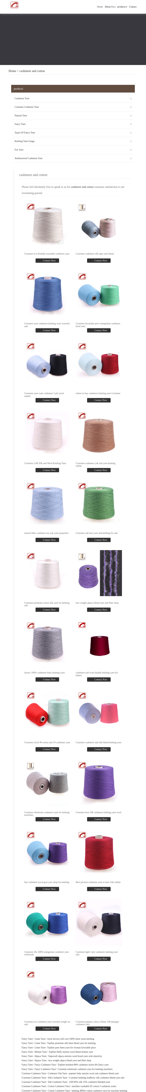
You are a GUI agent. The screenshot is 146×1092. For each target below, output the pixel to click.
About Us (110, 6)
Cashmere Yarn (22, 98)
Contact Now (49, 260)
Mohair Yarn (41, 1052)
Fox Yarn (19, 149)
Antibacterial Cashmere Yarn (28, 158)
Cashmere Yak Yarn (57, 1073)
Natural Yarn (21, 115)
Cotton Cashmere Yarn (59, 1086)
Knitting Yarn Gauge (25, 141)
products (122, 6)
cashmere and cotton (32, 71)
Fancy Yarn (20, 124)
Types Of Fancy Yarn (25, 132)
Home (100, 6)
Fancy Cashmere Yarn (45, 1064)
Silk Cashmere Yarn (57, 1077)
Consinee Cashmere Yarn (27, 107)
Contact (133, 6)
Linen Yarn (40, 1039)
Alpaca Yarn (40, 1056)
